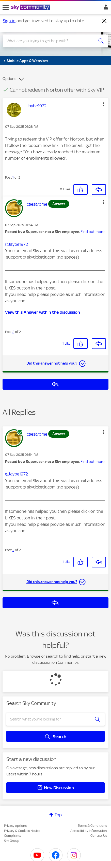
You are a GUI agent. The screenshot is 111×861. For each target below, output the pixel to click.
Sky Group (11, 841)
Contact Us (98, 835)
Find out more (92, 231)
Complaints (12, 835)
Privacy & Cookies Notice (22, 831)
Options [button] (9, 78)
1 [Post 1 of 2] (13, 177)
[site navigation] (6, 7)
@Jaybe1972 (16, 244)
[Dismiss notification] (104, 21)
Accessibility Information (88, 831)
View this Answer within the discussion (42, 312)
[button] (103, 103)
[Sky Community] (31, 7)
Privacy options (15, 826)
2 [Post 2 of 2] (13, 332)
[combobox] (50, 40)
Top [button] (58, 814)
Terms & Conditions (92, 826)
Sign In (104, 8)
